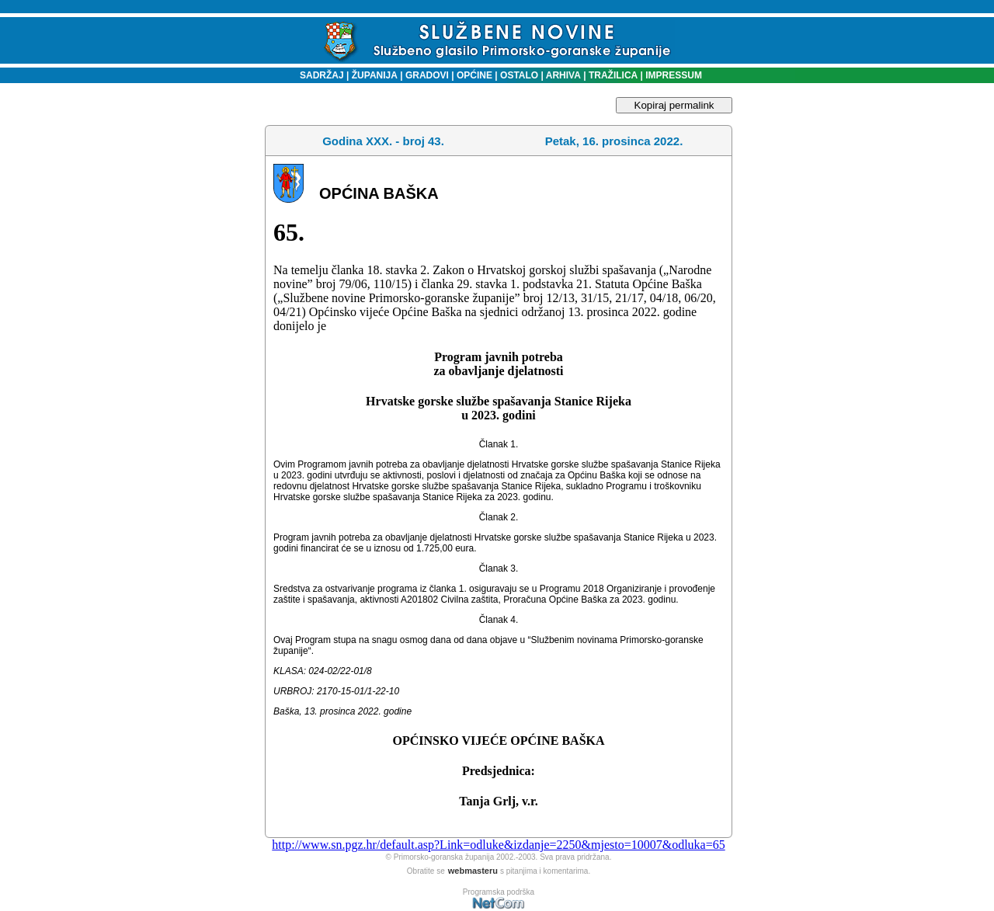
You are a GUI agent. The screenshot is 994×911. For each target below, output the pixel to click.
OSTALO (519, 75)
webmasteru (473, 870)
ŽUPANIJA (375, 75)
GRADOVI (427, 75)
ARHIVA (562, 75)
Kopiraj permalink (674, 105)
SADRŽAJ (318, 75)
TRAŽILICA (612, 75)
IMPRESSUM (673, 75)
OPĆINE (474, 75)
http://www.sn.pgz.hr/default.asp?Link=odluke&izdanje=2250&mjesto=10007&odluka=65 (498, 844)
